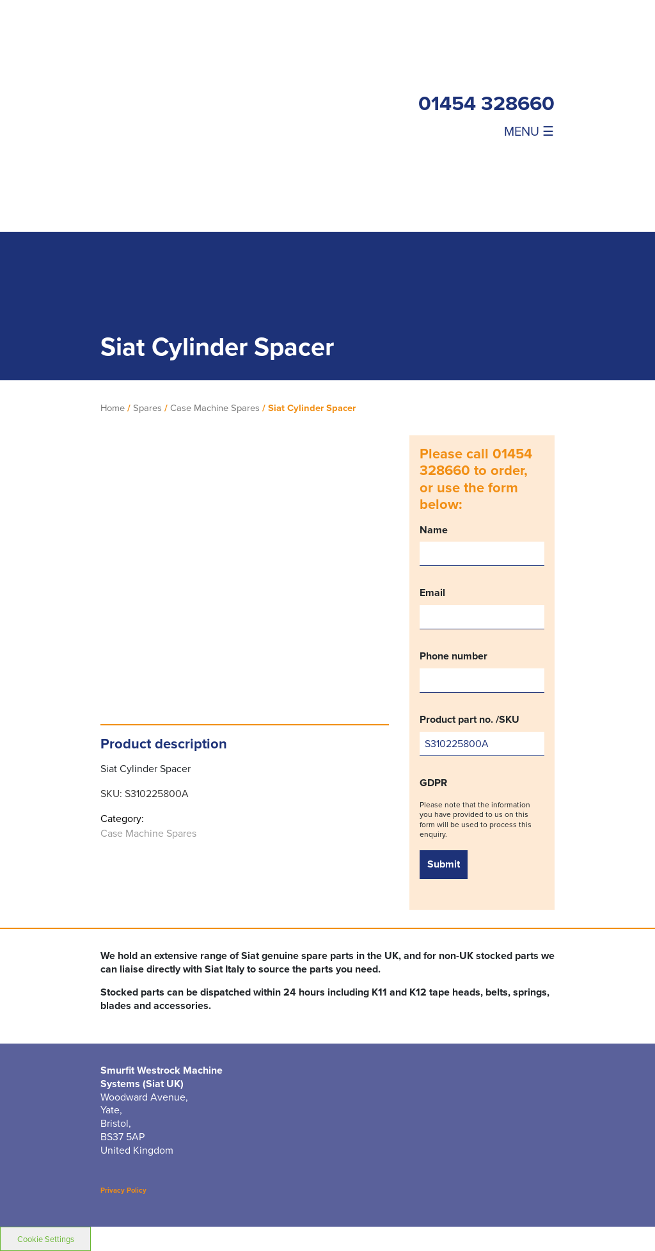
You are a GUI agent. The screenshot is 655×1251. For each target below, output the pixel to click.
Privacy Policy (123, 1190)
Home (112, 408)
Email (482, 607)
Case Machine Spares (215, 408)
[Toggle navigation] (486, 130)
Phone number (482, 671)
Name (482, 545)
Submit (443, 864)
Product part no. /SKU (482, 734)
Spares (147, 408)
